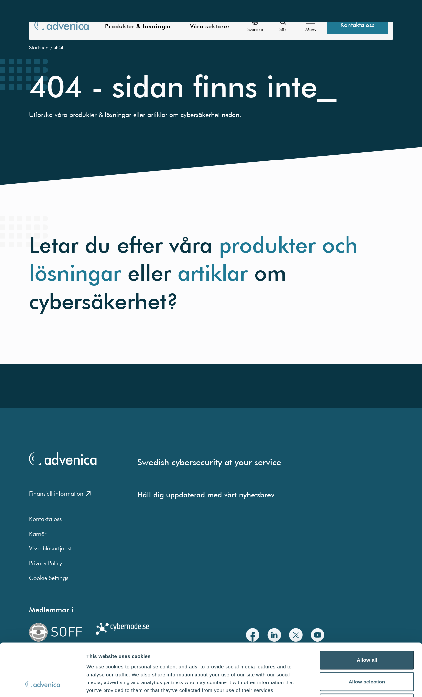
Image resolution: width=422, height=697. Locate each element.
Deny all (367, 653)
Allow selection (367, 632)
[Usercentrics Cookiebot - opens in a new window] (43, 684)
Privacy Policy (45, 563)
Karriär (37, 533)
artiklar (213, 273)
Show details (346, 684)
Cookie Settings (48, 578)
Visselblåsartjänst (50, 548)
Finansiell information (60, 493)
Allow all (367, 610)
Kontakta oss (45, 519)
